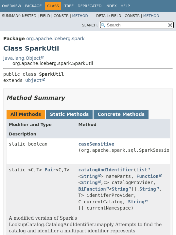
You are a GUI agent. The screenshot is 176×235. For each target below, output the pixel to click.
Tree (69, 6)
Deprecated (89, 6)
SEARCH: (90, 25)
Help (125, 6)
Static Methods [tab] (69, 114)
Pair (50, 169)
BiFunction (92, 189)
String (89, 176)
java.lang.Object (22, 58)
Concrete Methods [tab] (121, 114)
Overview (11, 6)
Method (80, 16)
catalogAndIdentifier (106, 169)
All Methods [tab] (25, 114)
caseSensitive (96, 144)
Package (33, 6)
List (142, 169)
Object (33, 80)
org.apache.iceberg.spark (55, 38)
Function (147, 176)
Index (110, 6)
